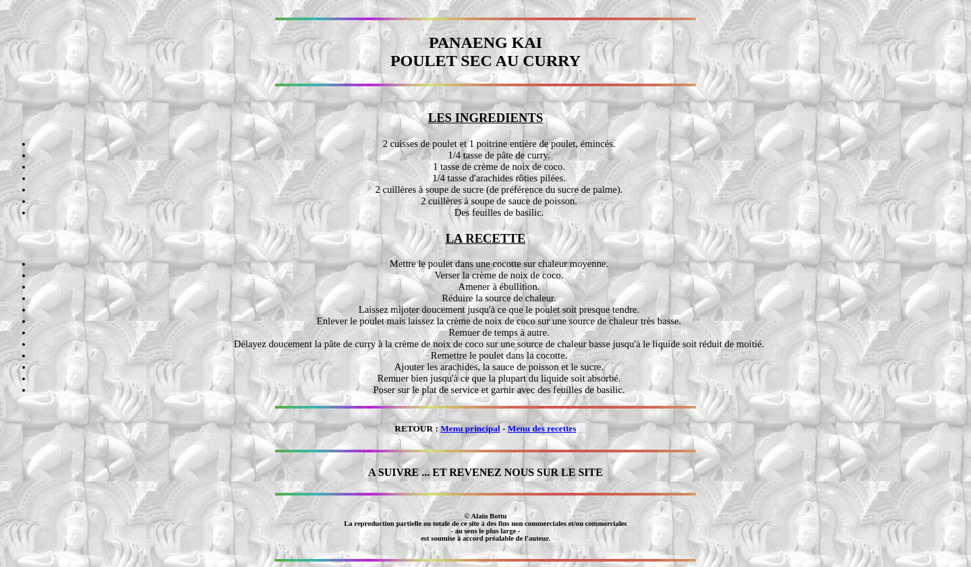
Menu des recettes (542, 428)
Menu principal (470, 428)
